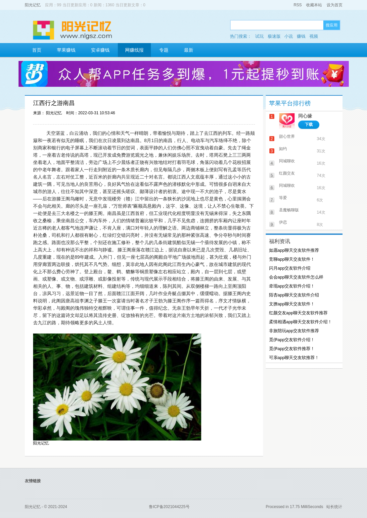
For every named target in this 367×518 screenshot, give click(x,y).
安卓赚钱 (100, 50)
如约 (283, 148)
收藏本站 (314, 5)
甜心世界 (287, 136)
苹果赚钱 (66, 50)
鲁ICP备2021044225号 (169, 506)
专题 (163, 50)
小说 (288, 36)
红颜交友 (287, 173)
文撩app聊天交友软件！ (292, 303)
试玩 (259, 36)
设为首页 (335, 5)
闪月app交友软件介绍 (290, 268)
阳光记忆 (33, 5)
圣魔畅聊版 (289, 210)
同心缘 (305, 116)
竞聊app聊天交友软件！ (292, 259)
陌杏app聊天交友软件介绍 (294, 294)
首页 (36, 50)
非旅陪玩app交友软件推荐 (294, 330)
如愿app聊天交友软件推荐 (294, 250)
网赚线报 (134, 50)
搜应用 (332, 25)
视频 (313, 36)
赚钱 (301, 36)
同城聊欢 (287, 161)
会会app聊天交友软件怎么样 (296, 277)
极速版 (274, 36)
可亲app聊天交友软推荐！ (294, 357)
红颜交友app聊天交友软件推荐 (298, 312)
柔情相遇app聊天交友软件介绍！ (300, 321)
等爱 (283, 197)
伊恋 (283, 222)
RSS (298, 5)
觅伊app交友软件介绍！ (292, 339)
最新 (188, 50)
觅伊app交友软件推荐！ (292, 348)
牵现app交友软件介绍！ (292, 286)
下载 (309, 124)
